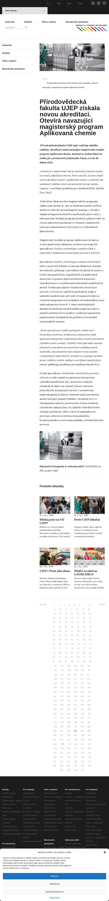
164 (82, 709)
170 (82, 713)
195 (89, 731)
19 (72, 614)
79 (54, 653)
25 (66, 618)
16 (55, 614)
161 (62, 709)
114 (69, 674)
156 (68, 705)
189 (89, 726)
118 (55, 679)
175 (75, 718)
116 (81, 674)
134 (82, 687)
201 (89, 735)
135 (88, 687)
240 (68, 766)
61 (72, 640)
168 (69, 713)
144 (68, 696)
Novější (43, 604)
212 (82, 744)
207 (90, 740)
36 (90, 622)
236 (82, 761)
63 (84, 640)
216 (68, 748)
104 (82, 666)
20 (78, 614)
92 (90, 657)
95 (66, 661)
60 (66, 640)
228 (68, 757)
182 (82, 722)
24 (60, 618)
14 (83, 609)
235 (75, 761)
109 (76, 670)
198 (68, 735)
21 (84, 614)
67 (66, 644)
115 (75, 674)
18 (66, 614)
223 (75, 753)
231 (89, 757)
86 (54, 657)
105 (89, 666)
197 (61, 735)
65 (54, 644)
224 (82, 753)
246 (75, 770)
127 (75, 683)
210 (69, 744)
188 (82, 726)
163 (75, 709)
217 (75, 748)
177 (89, 718)
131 (62, 687)
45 (60, 631)
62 (78, 640)
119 (62, 679)
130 (55, 687)
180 (69, 722)
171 (89, 713)
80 (60, 653)
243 (89, 766)
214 (55, 748)
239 (61, 766)
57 (90, 635)
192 (68, 731)
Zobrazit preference (54, 891)
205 (75, 740)
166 (55, 713)
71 (90, 644)
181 (75, 722)
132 (68, 687)
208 (55, 744)
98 (84, 661)
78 (90, 648)
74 (66, 648)
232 (54, 761)
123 (88, 679)
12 (72, 609)
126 (68, 683)
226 (54, 757)
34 (78, 622)
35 (84, 622)
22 (90, 614)
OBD (59, 3)
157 (75, 705)
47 (72, 631)
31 (60, 622)
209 (62, 744)
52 (60, 635)
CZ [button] (48, 3)
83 (78, 653)
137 (62, 692)
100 (55, 666)
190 (55, 731)
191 (62, 731)
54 (72, 635)
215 (62, 748)
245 (68, 770)
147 (89, 696)
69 (78, 644)
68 (72, 644)
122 (81, 679)
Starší (102, 604)
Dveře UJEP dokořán (87, 519)
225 (89, 753)
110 (83, 670)
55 (78, 635)
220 (54, 753)
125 (62, 683)
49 (84, 631)
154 (55, 705)
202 (54, 740)
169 (75, 713)
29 (90, 618)
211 (76, 744)
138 (68, 692)
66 (60, 644)
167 (62, 713)
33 (72, 622)
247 (82, 770)
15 (89, 609)
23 (54, 618)
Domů (44, 79)
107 (62, 670)
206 (82, 740)
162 (68, 709)
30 (54, 622)
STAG (80, 3)
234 (68, 761)
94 (60, 661)
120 (68, 679)
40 (72, 626)
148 (55, 700)
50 (91, 631)
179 (62, 722)
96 (72, 661)
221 (61, 753)
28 (84, 618)
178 (55, 722)
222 (68, 753)
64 (90, 640)
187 (75, 726)
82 (72, 653)
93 (54, 661)
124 (55, 683)
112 (56, 674)
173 (62, 718)
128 (82, 683)
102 (68, 666)
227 (61, 757)
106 (55, 670)
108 (69, 670)
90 (78, 657)
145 (75, 696)
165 (89, 709)
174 (68, 718)
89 (72, 657)
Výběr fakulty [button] (25, 11)
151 (76, 700)
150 (69, 700)
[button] (104, 852)
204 (68, 740)
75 (72, 648)
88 (66, 657)
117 (88, 674)
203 (61, 740)
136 (55, 692)
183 (88, 722)
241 (75, 766)
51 (54, 635)
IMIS (69, 3)
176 (82, 718)
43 (90, 626)
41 (78, 626)
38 (60, 626)
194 (82, 731)
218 (82, 748)
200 (82, 735)
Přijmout (54, 876)
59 (60, 640)
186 (68, 726)
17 (60, 614)
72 (54, 648)
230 (82, 757)
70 (85, 644)
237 (89, 761)
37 (54, 626)
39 (66, 626)
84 (84, 653)
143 (61, 696)
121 (75, 679)
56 (84, 635)
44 (54, 631)
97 (78, 661)
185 (62, 726)
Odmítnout (54, 884)
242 (82, 766)
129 (89, 683)
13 (77, 609)
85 (90, 653)
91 (84, 657)
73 (60, 648)
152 (82, 700)
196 (54, 735)
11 (66, 609)
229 (75, 757)
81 (66, 653)
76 (78, 648)
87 (60, 657)
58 (54, 640)
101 (62, 666)
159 (89, 705)
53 (66, 635)
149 (62, 700)
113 (62, 674)
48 (78, 631)
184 (55, 726)
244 (61, 770)
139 (75, 692)
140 (82, 692)
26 (72, 618)
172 (55, 718)
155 (62, 705)
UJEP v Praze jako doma (55, 570)
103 (75, 666)
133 (75, 687)
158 (82, 705)
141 (89, 692)
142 (55, 696)
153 (89, 700)
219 (89, 748)
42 (84, 626)
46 (66, 631)
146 (82, 696)
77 (84, 648)
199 (75, 735)
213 (89, 744)
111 (89, 670)
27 (78, 618)
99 (90, 661)
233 (61, 761)
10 (60, 609)
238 (54, 766)
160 (55, 709)
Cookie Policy (54, 898)
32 (66, 622)
